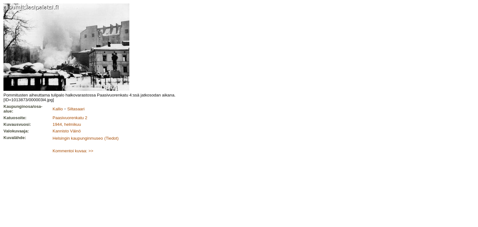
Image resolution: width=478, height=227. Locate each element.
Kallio (58, 109)
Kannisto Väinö (67, 131)
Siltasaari (76, 109)
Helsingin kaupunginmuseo (78, 138)
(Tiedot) (111, 138)
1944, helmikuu (67, 124)
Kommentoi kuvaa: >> (73, 150)
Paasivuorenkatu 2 (70, 117)
